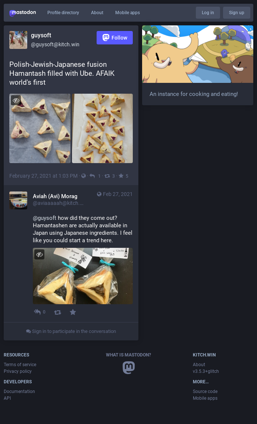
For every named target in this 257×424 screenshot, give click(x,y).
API (7, 398)
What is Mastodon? (128, 355)
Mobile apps (127, 12)
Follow (114, 37)
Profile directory (63, 12)
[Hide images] (16, 100)
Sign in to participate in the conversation (71, 331)
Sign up (236, 12)
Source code (205, 391)
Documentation (19, 391)
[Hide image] (39, 254)
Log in (208, 12)
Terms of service (20, 364)
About (97, 12)
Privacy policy (18, 371)
